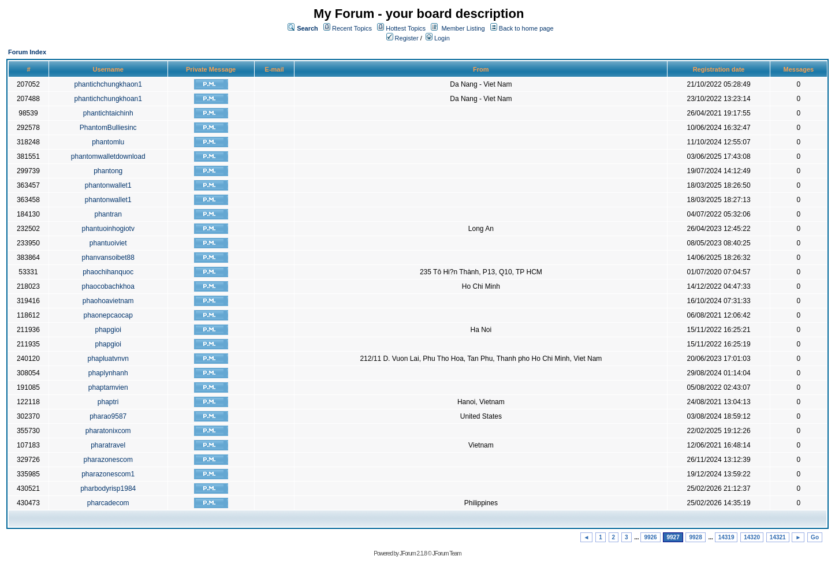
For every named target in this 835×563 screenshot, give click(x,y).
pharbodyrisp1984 (108, 488)
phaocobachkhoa (107, 286)
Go (815, 537)
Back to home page (526, 28)
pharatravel (108, 445)
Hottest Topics (406, 28)
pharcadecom (108, 503)
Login (438, 38)
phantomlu (108, 142)
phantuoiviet (108, 243)
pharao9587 (108, 416)
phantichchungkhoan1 (107, 99)
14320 (752, 537)
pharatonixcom (108, 431)
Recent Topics (352, 28)
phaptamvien (108, 387)
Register (402, 38)
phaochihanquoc (108, 272)
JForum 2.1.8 (413, 553)
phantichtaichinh (108, 113)
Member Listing (462, 28)
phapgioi (108, 330)
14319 (726, 537)
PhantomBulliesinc (108, 128)
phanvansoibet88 (107, 257)
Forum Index (27, 52)
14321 (778, 537)
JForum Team (447, 553)
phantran (108, 214)
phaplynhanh (108, 373)
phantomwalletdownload (108, 156)
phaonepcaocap (107, 315)
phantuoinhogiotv (107, 229)
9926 (650, 537)
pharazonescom (108, 460)
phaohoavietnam (108, 301)
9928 (695, 537)
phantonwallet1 (108, 185)
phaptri (108, 402)
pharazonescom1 (108, 474)
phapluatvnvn (108, 359)
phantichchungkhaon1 (107, 84)
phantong (108, 171)
